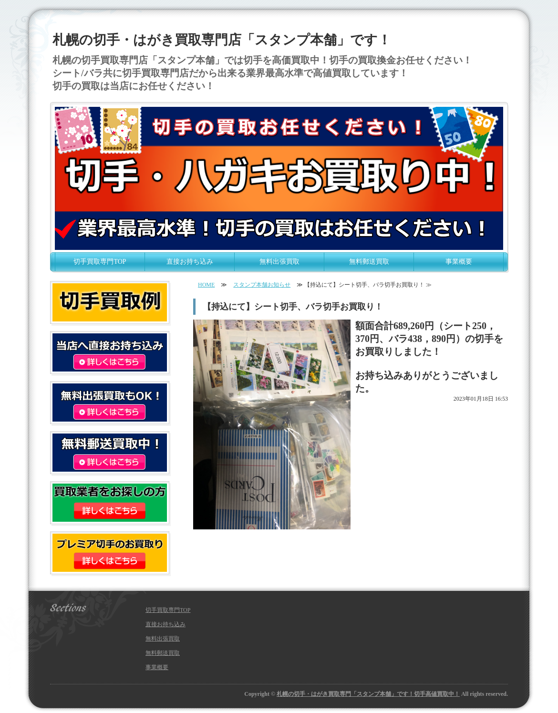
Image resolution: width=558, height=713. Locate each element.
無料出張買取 (279, 261)
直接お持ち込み (189, 261)
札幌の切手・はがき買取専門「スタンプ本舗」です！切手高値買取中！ (368, 694)
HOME (206, 284)
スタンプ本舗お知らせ (261, 284)
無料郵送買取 (369, 261)
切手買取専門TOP (99, 261)
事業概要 (458, 261)
